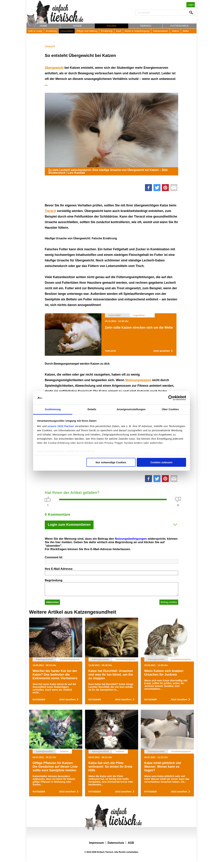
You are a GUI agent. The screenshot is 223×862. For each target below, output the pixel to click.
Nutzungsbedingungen (131, 538)
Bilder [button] (186, 31)
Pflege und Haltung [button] (87, 31)
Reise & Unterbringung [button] (137, 31)
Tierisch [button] (145, 25)
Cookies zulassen (161, 462)
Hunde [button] (77, 25)
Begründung (53, 580)
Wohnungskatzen (138, 380)
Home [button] (43, 25)
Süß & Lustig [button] (35, 31)
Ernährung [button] (106, 31)
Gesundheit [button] (66, 31)
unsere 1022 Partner (60, 426)
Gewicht (50, 46)
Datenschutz (115, 842)
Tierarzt (50, 211)
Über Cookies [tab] (170, 409)
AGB (131, 842)
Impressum (96, 842)
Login (191, 4)
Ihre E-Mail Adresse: (59, 568)
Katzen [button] (111, 25)
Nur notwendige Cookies (111, 462)
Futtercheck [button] (180, 25)
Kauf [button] (118, 31)
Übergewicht (54, 67)
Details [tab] (92, 409)
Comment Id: (54, 557)
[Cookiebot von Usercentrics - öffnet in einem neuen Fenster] (171, 397)
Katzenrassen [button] (160, 31)
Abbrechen (52, 602)
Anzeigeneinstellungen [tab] (131, 409)
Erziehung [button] (51, 31)
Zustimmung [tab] (53, 409)
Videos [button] (175, 31)
